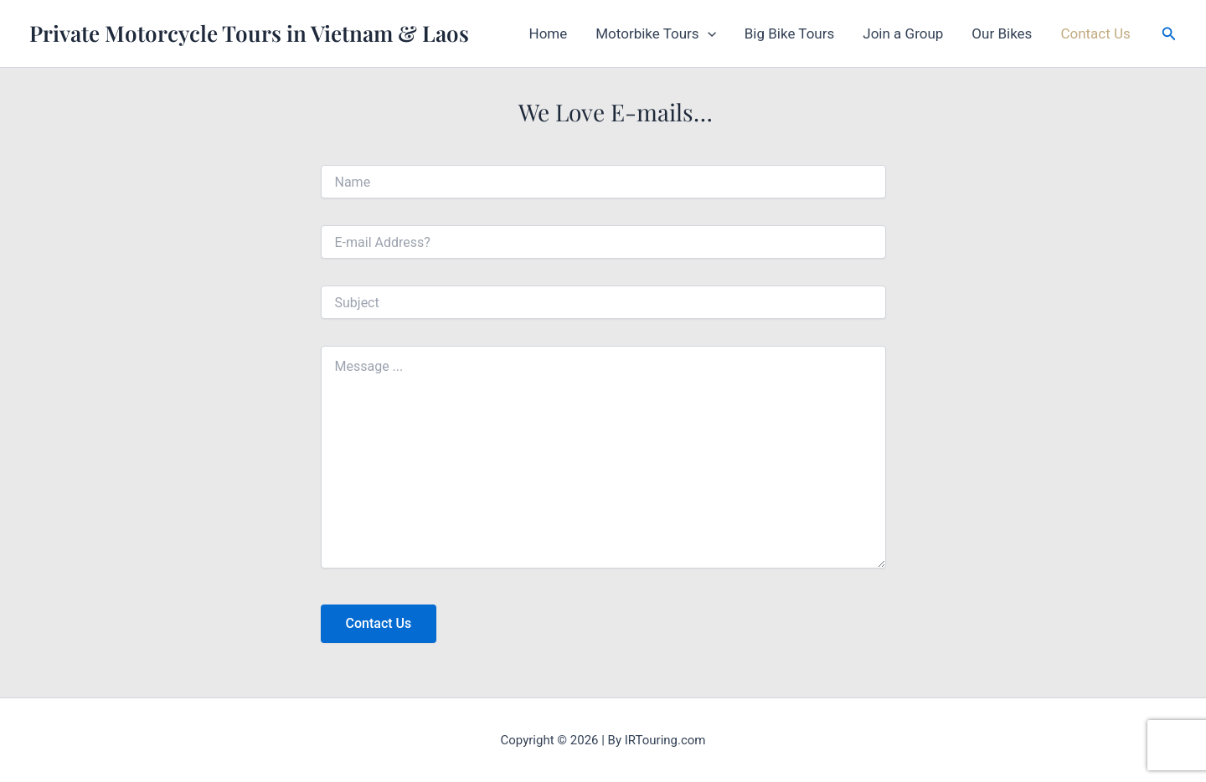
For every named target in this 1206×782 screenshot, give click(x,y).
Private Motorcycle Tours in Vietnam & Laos (249, 33)
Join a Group (903, 33)
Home (548, 33)
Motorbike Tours (655, 33)
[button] (707, 33)
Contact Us (1095, 33)
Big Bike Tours (790, 33)
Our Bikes (1002, 33)
